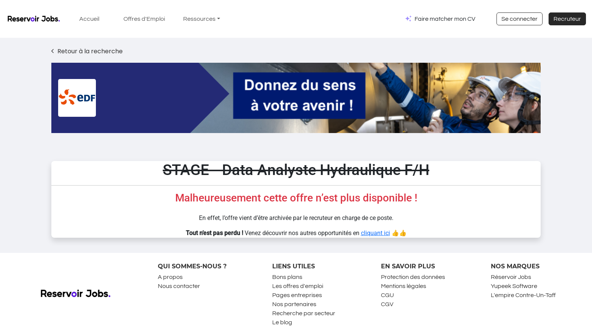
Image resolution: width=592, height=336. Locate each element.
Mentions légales (403, 286)
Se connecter (519, 19)
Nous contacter (179, 286)
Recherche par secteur (303, 313)
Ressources (199, 19)
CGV (387, 304)
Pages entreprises (297, 295)
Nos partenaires (294, 304)
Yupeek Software (514, 286)
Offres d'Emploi (144, 19)
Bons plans (287, 277)
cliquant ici (375, 233)
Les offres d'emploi (297, 286)
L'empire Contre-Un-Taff (523, 295)
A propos (170, 277)
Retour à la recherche (87, 51)
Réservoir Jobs (511, 277)
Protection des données (413, 277)
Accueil (89, 19)
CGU (387, 295)
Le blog (282, 322)
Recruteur (567, 19)
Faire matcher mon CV (445, 19)
